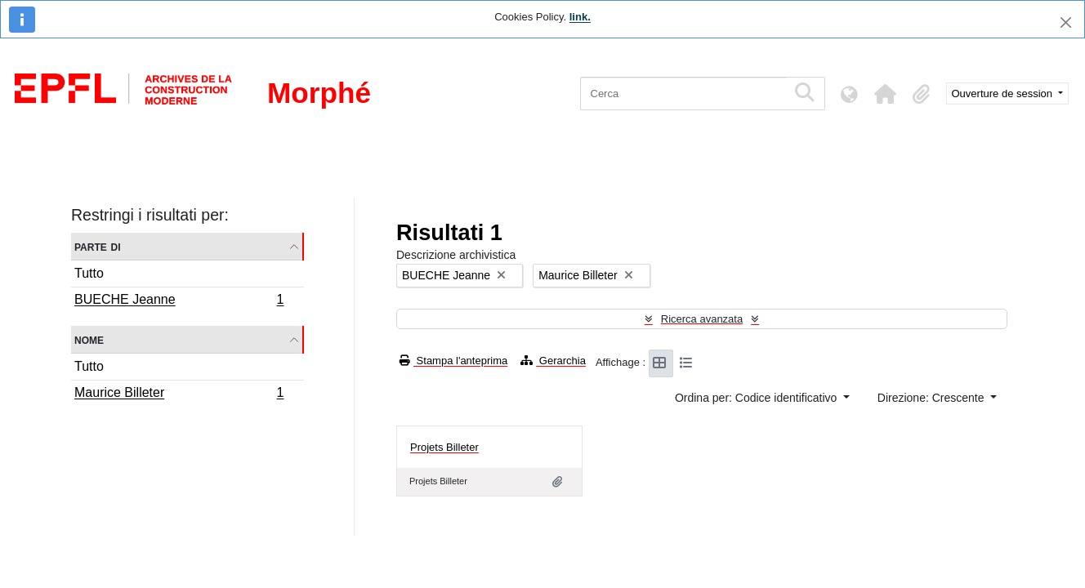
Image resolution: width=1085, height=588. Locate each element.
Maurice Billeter (179, 394)
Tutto (89, 273)
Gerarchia (553, 360)
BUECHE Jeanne (179, 301)
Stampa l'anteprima (453, 360)
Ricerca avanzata (702, 319)
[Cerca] (683, 93)
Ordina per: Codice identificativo (757, 397)
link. (580, 17)
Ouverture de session (1004, 93)
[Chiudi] (1065, 22)
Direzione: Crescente (932, 397)
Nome (89, 339)
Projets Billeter (444, 447)
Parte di (97, 246)
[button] (886, 94)
